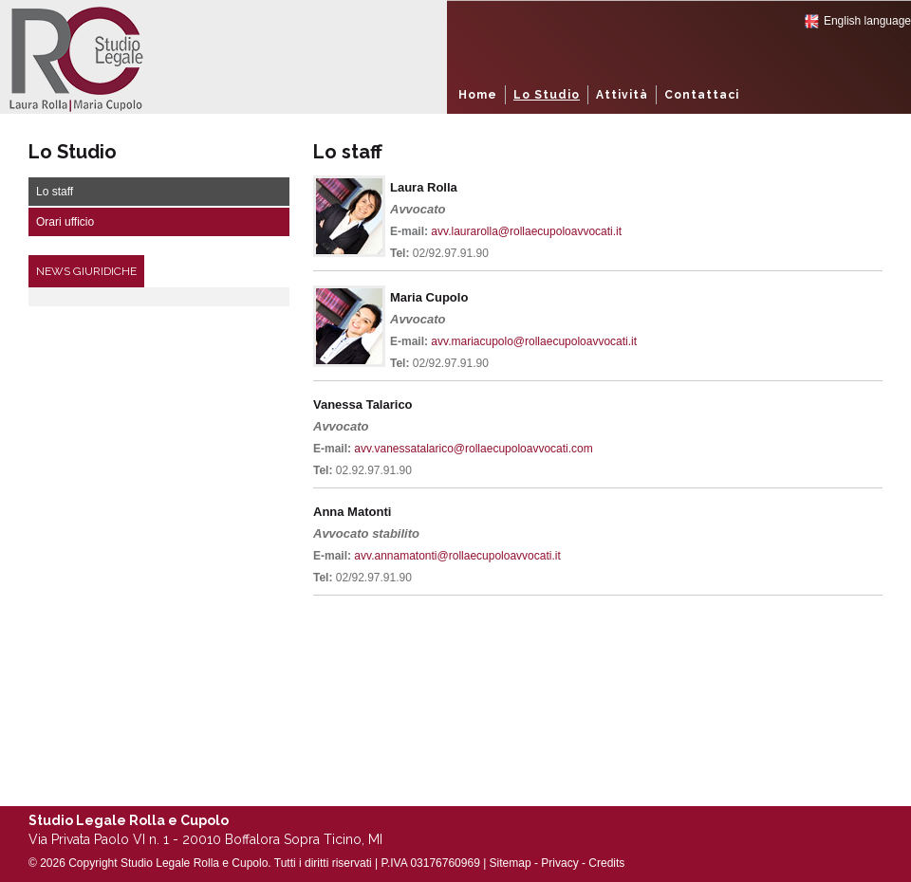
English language (867, 21)
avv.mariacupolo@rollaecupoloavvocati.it (534, 341)
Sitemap (510, 863)
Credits (606, 863)
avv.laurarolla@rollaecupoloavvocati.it (526, 231)
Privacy (559, 863)
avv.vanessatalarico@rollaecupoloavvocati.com (473, 448)
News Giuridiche (86, 271)
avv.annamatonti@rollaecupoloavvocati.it (457, 555)
